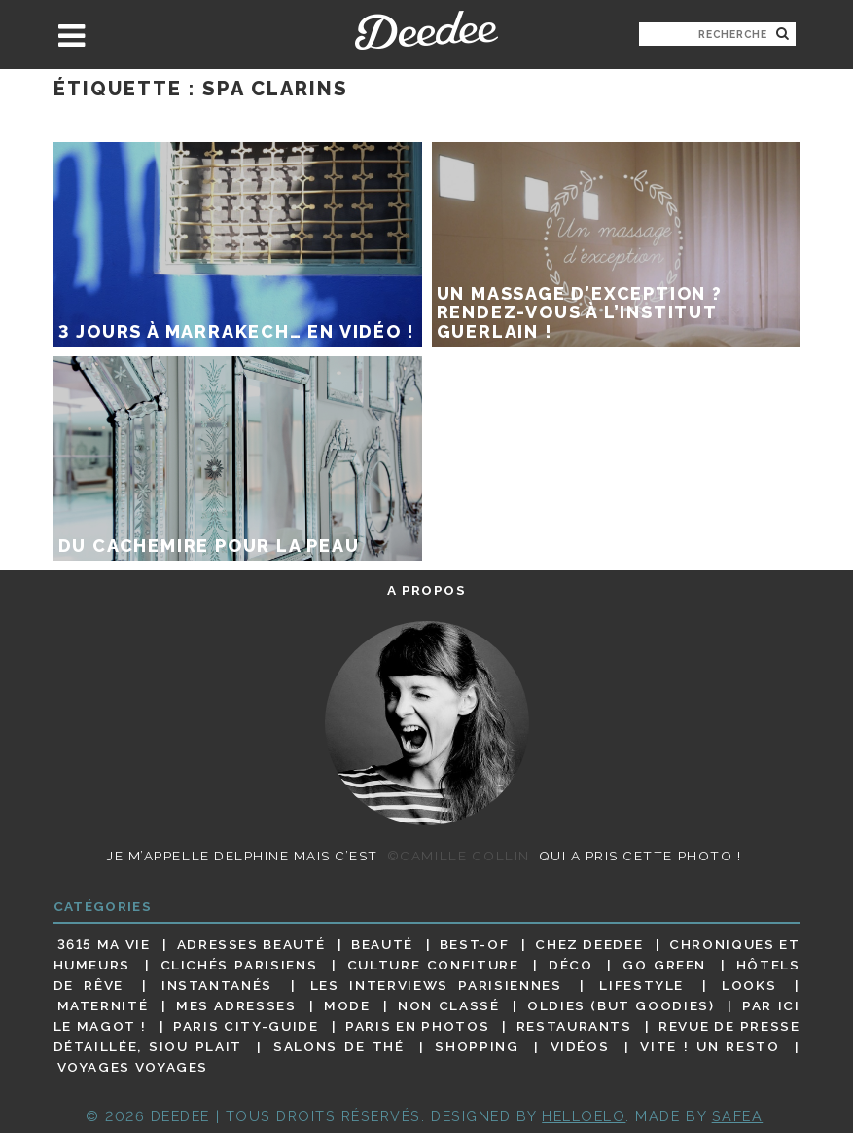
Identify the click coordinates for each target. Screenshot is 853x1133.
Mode (347, 1005)
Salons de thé (338, 1046)
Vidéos (580, 1046)
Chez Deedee (589, 944)
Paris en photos (417, 1026)
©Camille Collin (458, 855)
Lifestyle (641, 985)
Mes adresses (236, 1005)
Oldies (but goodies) (620, 1005)
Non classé (448, 1005)
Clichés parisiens (239, 964)
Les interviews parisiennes (436, 985)
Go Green (664, 964)
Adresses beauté (251, 944)
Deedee (426, 30)
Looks (749, 985)
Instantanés (216, 985)
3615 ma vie (104, 944)
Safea (738, 1116)
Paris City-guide (245, 1026)
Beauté (382, 944)
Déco (571, 964)
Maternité (103, 1005)
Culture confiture (433, 964)
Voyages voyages (132, 1068)
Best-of (474, 944)
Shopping (476, 1046)
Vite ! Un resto (709, 1046)
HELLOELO (583, 1116)
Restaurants (574, 1026)
